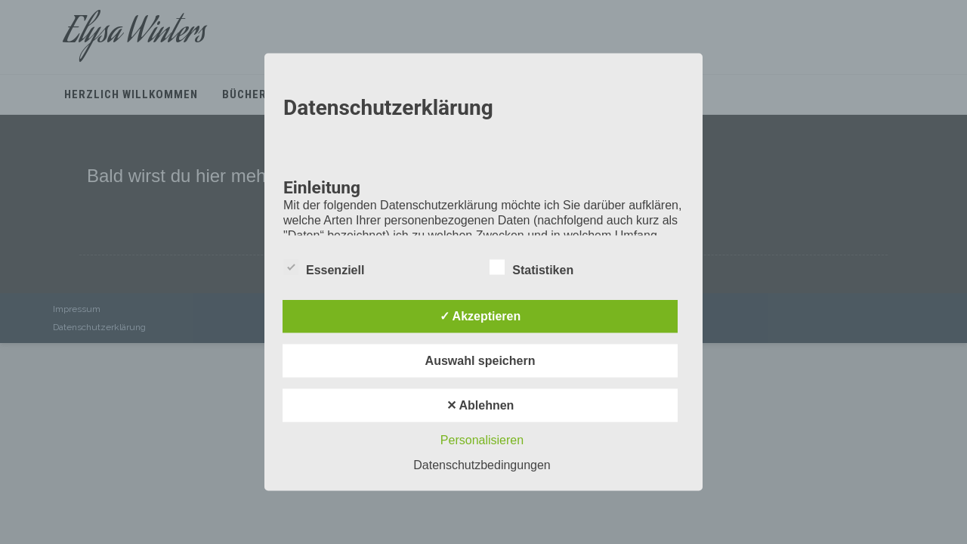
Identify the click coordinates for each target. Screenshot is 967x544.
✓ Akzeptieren (480, 316)
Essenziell (323, 267)
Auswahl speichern (480, 360)
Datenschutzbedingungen (481, 465)
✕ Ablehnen (480, 405)
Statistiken (531, 267)
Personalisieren (482, 440)
